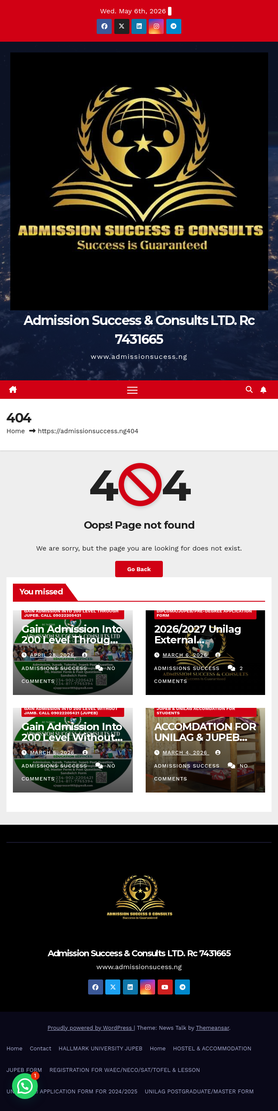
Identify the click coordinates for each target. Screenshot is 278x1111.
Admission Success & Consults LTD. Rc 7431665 (139, 953)
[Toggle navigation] (132, 389)
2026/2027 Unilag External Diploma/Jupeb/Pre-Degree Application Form (204, 611)
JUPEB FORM (24, 1070)
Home (15, 431)
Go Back (139, 569)
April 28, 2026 (53, 655)
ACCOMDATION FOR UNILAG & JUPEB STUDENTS (205, 737)
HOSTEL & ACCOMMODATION (212, 1048)
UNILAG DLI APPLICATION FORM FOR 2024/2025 (71, 1091)
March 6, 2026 (185, 655)
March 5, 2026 (53, 753)
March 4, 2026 (185, 753)
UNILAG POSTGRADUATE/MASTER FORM (199, 1091)
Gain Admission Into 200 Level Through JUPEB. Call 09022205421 (71, 613)
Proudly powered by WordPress (91, 1028)
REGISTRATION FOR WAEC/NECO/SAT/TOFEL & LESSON (124, 1070)
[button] (249, 390)
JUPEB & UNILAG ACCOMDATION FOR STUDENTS (196, 710)
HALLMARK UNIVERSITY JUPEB (100, 1048)
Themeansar (212, 1028)
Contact (40, 1048)
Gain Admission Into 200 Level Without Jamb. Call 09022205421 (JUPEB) (71, 710)
